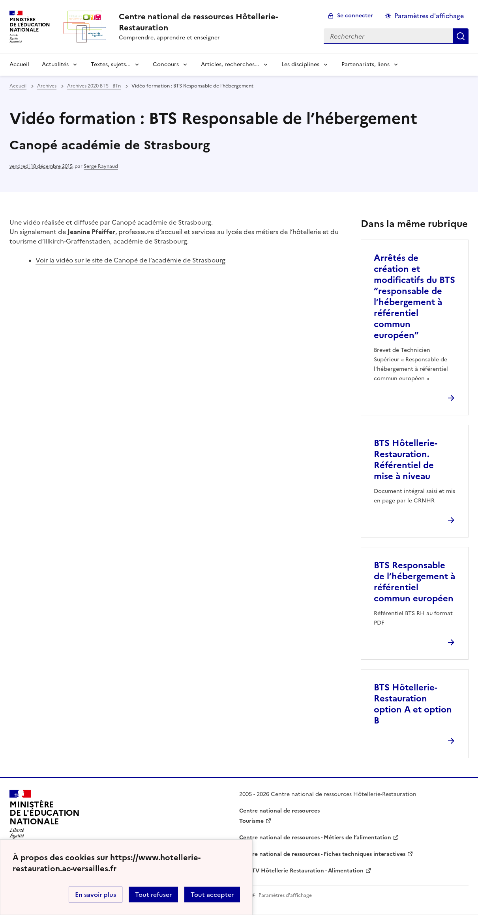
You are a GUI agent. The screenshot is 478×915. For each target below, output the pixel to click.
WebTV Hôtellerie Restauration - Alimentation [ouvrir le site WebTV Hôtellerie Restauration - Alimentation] (301, 871)
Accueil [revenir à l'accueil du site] (19, 64)
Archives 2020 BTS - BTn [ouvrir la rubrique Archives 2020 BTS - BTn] (94, 85)
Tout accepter (212, 894)
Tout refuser (153, 894)
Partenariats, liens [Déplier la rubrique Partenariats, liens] (365, 64)
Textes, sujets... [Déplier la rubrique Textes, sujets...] (111, 64)
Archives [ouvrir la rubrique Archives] (46, 85)
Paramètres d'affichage (429, 15)
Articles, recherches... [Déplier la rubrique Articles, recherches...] (230, 64)
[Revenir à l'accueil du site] (44, 816)
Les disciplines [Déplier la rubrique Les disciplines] (300, 64)
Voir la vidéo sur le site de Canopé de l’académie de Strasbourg (130, 260)
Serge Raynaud (101, 166)
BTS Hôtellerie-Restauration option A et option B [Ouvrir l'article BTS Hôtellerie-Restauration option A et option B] (413, 704)
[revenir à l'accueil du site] (215, 22)
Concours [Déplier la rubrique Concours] (166, 64)
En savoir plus (95, 894)
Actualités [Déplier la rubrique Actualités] (55, 64)
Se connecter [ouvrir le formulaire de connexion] (355, 15)
